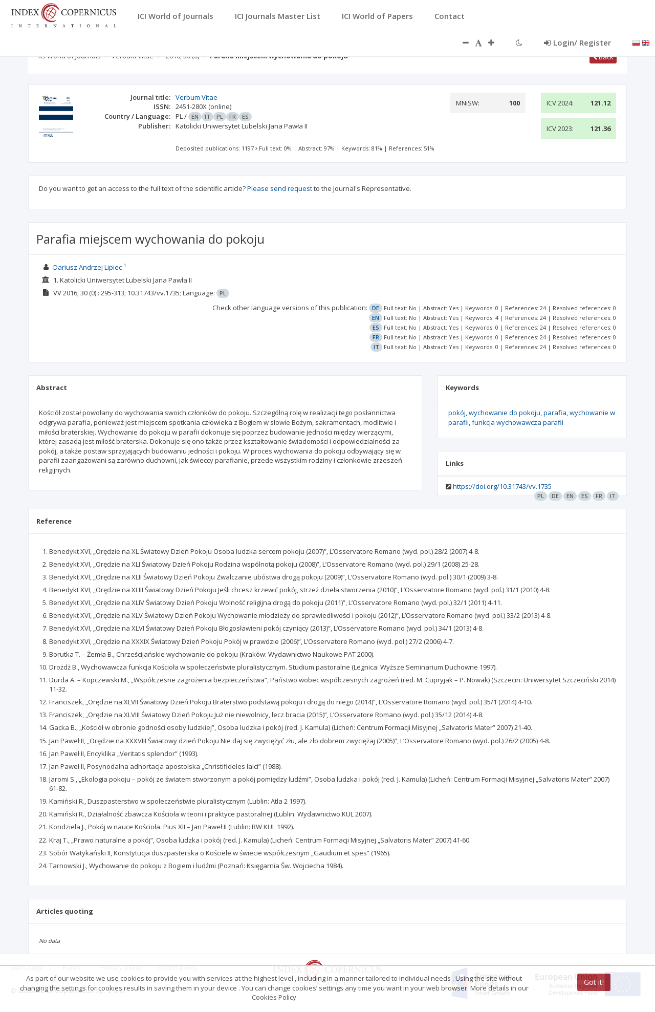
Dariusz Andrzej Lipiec (87, 267)
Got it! (594, 982)
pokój (457, 412)
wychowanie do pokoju (504, 412)
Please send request (279, 188)
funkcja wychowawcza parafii (517, 422)
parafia (554, 412)
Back (603, 56)
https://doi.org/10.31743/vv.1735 (502, 486)
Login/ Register (577, 42)
